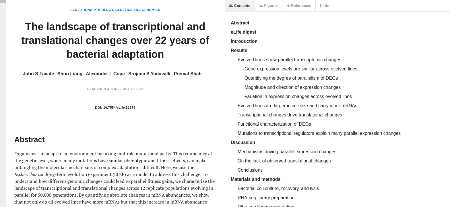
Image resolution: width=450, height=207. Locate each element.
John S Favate (38, 73)
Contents (239, 5)
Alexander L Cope (105, 73)
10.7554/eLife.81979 (119, 107)
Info (324, 5)
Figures (268, 5)
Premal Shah (187, 73)
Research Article (104, 89)
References (299, 5)
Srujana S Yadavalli (149, 73)
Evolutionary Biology (91, 10)
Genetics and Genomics (137, 10)
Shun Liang (69, 73)
